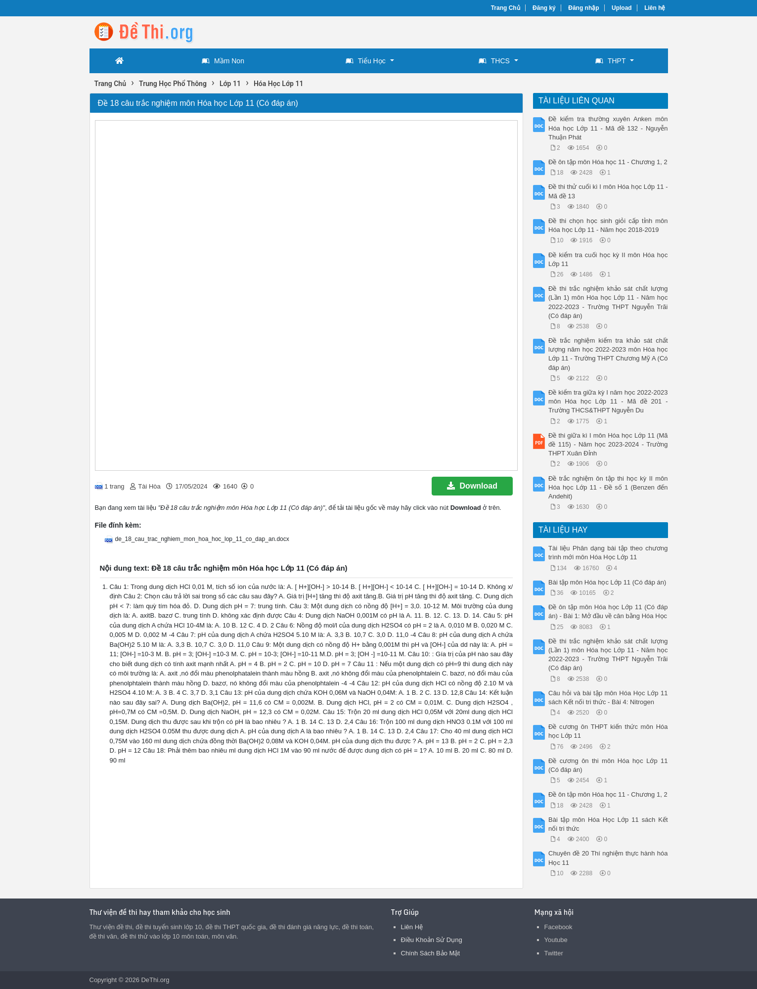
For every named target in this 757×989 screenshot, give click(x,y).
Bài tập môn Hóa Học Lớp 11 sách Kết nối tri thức (608, 824)
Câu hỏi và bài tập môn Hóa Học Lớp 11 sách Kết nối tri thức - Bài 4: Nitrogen (608, 697)
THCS (494, 60)
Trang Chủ (505, 7)
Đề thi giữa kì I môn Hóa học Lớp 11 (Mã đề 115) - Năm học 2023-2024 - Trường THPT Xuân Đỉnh (608, 444)
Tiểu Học (366, 60)
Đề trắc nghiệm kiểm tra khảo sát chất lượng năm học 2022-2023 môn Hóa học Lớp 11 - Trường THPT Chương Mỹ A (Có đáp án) (608, 354)
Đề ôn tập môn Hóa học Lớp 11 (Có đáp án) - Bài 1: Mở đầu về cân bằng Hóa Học (608, 611)
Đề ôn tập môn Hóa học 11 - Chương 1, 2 (608, 162)
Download (472, 486)
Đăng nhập (583, 7)
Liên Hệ (412, 927)
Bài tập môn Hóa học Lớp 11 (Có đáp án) (607, 582)
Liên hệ (654, 7)
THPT (610, 60)
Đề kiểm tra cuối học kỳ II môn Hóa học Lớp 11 (608, 259)
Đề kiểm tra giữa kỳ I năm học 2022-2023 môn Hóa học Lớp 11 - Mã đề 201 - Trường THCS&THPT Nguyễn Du (608, 401)
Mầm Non (223, 60)
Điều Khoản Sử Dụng (431, 940)
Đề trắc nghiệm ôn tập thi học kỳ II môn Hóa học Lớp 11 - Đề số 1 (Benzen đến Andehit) (608, 487)
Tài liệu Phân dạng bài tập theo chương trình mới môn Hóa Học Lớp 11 (608, 552)
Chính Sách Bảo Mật (430, 953)
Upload (622, 7)
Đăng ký (544, 7)
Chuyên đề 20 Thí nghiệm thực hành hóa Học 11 (608, 858)
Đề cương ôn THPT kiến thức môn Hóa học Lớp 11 (608, 731)
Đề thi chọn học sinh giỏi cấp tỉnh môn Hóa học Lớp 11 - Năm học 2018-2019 (608, 225)
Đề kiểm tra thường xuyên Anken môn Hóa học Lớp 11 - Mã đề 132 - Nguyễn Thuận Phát (608, 127)
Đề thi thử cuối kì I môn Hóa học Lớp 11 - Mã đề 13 (608, 191)
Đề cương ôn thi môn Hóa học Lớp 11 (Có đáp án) (608, 765)
